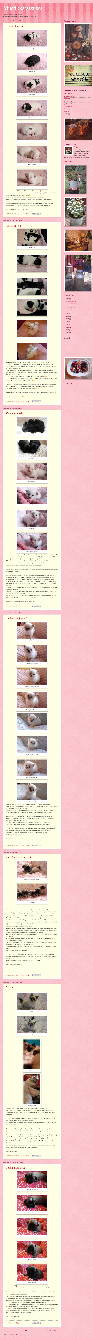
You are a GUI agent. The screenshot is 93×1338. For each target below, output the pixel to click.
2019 (67, 313)
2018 (67, 316)
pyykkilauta (67, 103)
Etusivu (25, 1330)
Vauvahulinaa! (14, 413)
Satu (77, 147)
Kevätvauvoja (13, 225)
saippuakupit (67, 106)
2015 (67, 324)
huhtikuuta (71, 307)
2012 (67, 332)
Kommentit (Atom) (12, 1334)
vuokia (66, 114)
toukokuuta (71, 301)
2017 (67, 319)
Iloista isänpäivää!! (16, 1167)
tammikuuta (71, 310)
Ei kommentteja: (25, 213)
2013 (67, 330)
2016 (67, 321)
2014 (67, 327)
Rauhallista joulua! (16, 618)
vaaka (65, 111)
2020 (67, 299)
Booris (9, 987)
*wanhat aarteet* (68, 93)
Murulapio (67, 101)
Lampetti (66, 98)
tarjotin (66, 109)
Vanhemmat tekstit (54, 1330)
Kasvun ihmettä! (15, 26)
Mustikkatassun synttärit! (20, 857)
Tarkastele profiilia (69, 161)
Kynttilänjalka (68, 96)
